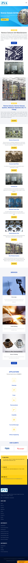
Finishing (2, 549)
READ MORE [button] (14, 42)
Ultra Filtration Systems (5, 537)
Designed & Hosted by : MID (10, 560)
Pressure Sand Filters (4, 527)
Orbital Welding (14, 326)
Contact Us (2, 515)
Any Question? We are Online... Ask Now (22, 562)
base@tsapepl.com (19, 478)
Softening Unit (3, 529)
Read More (14, 120)
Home (2, 503)
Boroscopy (14, 297)
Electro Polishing (14, 354)
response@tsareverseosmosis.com (9, 478)
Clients (2, 511)
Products (2, 507)
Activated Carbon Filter (4, 533)
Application (3, 509)
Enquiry (2, 517)
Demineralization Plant (4, 535)
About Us (2, 505)
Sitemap (2, 519)
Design (2, 547)
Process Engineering (4, 551)
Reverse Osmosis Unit (4, 531)
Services (2, 513)
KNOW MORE (4, 19)
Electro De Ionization (4, 539)
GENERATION (3, 525)
